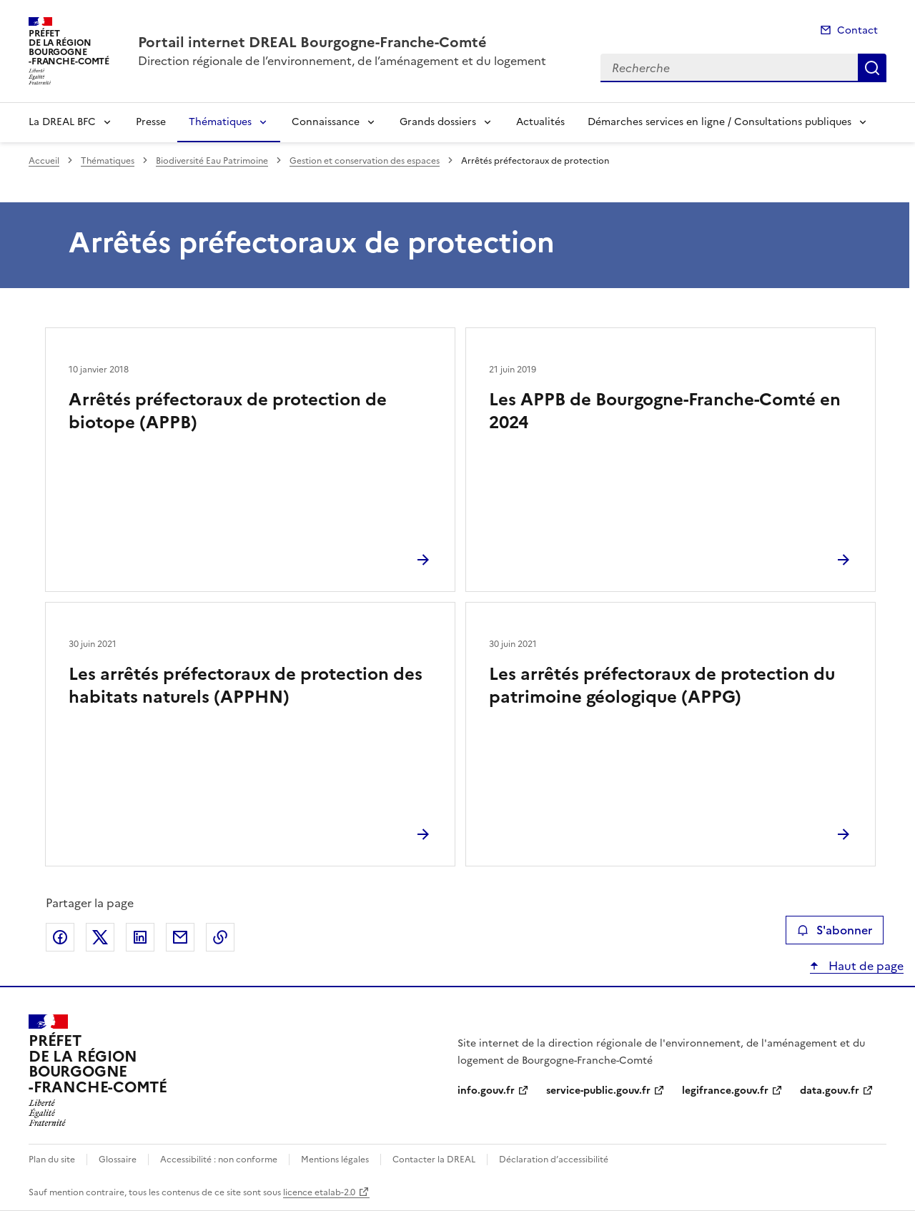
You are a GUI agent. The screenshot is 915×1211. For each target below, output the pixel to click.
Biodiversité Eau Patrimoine (212, 160)
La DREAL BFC (62, 121)
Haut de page (865, 965)
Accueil (44, 160)
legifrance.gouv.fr (725, 1090)
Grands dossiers (438, 121)
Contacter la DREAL (433, 1159)
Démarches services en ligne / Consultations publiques (719, 121)
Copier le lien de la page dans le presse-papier (220, 937)
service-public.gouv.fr (598, 1090)
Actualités (540, 121)
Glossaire (118, 1159)
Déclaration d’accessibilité (553, 1159)
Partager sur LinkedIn (140, 937)
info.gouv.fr (486, 1090)
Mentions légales (335, 1159)
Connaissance (326, 121)
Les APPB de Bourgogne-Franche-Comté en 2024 (665, 411)
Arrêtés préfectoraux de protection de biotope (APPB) (228, 411)
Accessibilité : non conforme (218, 1159)
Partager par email (180, 937)
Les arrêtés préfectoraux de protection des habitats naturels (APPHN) (245, 685)
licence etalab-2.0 (319, 1192)
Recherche (872, 68)
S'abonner (834, 930)
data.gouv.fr (829, 1090)
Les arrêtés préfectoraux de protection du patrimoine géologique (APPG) (662, 685)
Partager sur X (100, 937)
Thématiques (220, 121)
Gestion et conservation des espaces (365, 160)
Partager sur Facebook (60, 937)
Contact (857, 30)
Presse (151, 121)
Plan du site (52, 1159)
